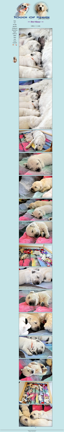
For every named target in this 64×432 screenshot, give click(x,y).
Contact (14, 40)
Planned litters (15, 30)
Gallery (14, 35)
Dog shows (15, 26)
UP (35, 427)
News (15, 22)
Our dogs (14, 24)
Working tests (14, 28)
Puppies (14, 31)
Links (15, 39)
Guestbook (15, 42)
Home (15, 20)
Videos (14, 37)
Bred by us (15, 33)
